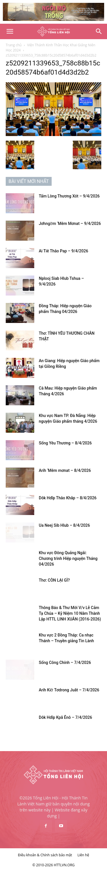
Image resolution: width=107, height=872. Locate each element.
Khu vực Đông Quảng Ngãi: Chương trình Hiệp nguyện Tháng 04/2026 (68, 558)
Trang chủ (14, 45)
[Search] (99, 31)
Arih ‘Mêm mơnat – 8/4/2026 (65, 470)
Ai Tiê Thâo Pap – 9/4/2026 (63, 251)
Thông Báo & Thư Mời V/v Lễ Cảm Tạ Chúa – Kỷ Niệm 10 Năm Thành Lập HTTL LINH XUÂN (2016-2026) (70, 613)
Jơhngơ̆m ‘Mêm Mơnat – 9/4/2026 (70, 223)
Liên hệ (83, 855)
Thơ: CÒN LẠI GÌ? (54, 580)
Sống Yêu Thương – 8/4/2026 (65, 443)
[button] (10, 31)
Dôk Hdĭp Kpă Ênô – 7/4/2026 (65, 717)
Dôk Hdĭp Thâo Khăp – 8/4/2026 (67, 498)
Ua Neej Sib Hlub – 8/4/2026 (64, 525)
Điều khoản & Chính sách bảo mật (45, 855)
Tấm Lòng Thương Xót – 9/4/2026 (69, 196)
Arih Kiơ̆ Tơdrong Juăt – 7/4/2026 (69, 690)
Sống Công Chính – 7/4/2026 (65, 662)
